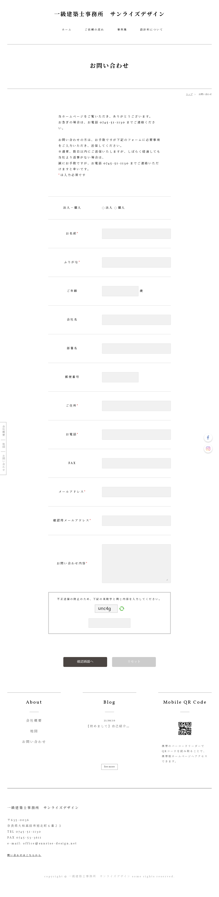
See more (109, 767)
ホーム (67, 30)
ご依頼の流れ (94, 30)
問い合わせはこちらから (24, 855)
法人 (108, 208)
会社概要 (3, 430)
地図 (3, 445)
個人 (121, 208)
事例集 (122, 30)
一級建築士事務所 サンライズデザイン (109, 14)
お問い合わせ (3, 462)
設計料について (151, 30)
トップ (189, 94)
